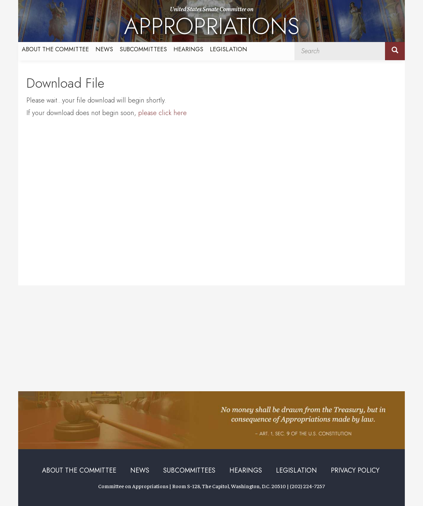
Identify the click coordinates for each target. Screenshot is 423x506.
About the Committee (55, 49)
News (104, 49)
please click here (162, 113)
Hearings (188, 49)
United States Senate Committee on (211, 24)
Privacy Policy (355, 470)
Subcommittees (143, 49)
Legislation (228, 49)
